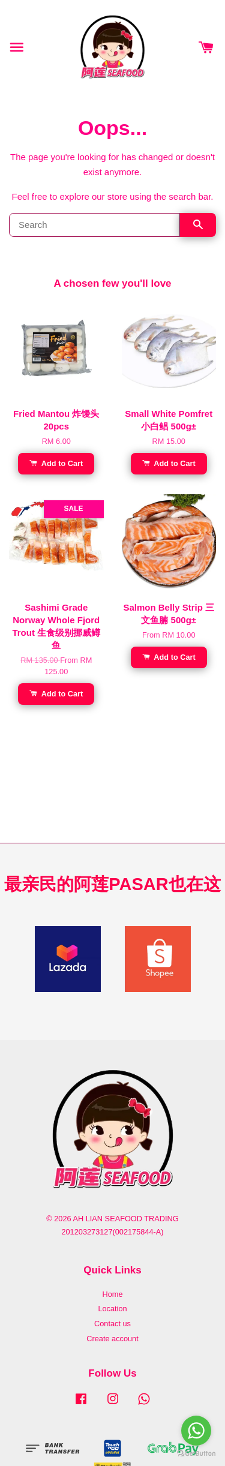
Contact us (112, 1323)
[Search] (94, 225)
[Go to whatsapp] (196, 1431)
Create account (112, 1338)
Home (112, 1294)
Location (112, 1308)
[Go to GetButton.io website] (196, 1454)
